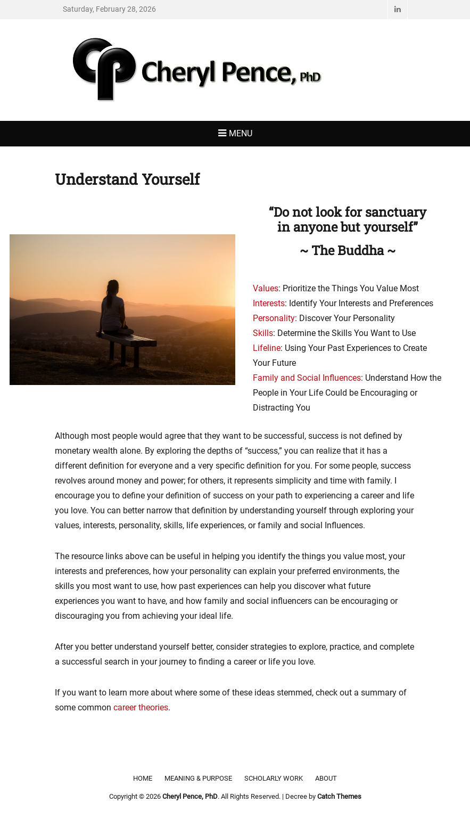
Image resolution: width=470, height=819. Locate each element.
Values (265, 288)
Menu (240, 133)
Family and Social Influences (307, 378)
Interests (269, 303)
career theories (140, 707)
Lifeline (267, 348)
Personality (274, 318)
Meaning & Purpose (198, 778)
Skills (263, 333)
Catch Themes (339, 796)
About (326, 778)
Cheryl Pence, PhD (190, 796)
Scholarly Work (273, 778)
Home (142, 778)
